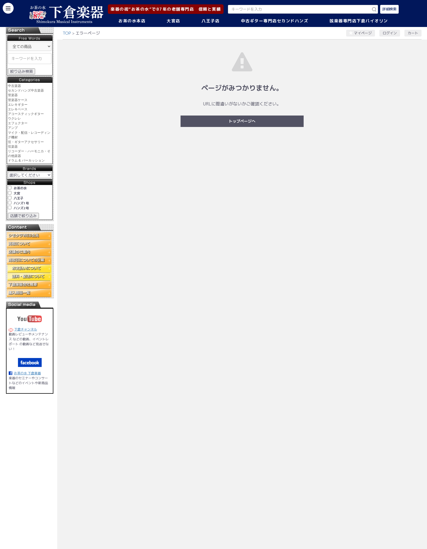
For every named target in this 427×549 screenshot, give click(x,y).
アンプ (13, 128)
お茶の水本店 (131, 21)
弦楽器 (13, 146)
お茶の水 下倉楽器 (27, 373)
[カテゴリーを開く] (8, 8)
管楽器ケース (18, 100)
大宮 (17, 193)
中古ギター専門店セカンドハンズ (275, 21)
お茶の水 (20, 188)
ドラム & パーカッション (26, 160)
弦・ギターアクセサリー (26, 142)
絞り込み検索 (21, 71)
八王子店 (210, 21)
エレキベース (18, 109)
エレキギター (18, 105)
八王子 (18, 198)
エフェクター (18, 123)
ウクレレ (14, 118)
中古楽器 (14, 86)
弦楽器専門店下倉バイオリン (359, 21)
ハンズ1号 (21, 203)
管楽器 (13, 95)
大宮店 (173, 21)
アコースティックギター (26, 114)
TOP (67, 33)
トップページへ (242, 121)
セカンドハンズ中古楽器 (26, 90)
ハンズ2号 (21, 208)
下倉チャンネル (25, 329)
